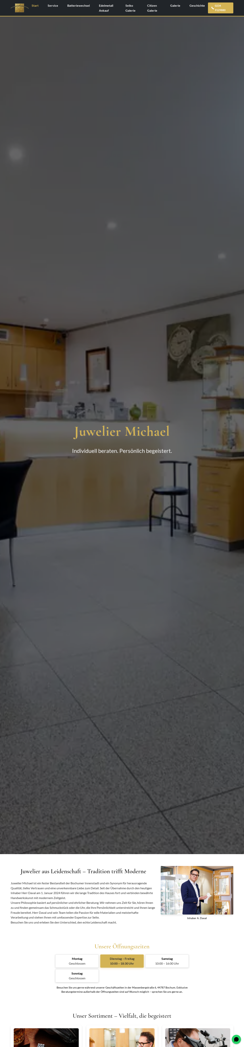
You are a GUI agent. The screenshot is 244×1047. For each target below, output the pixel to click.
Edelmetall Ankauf (106, 8)
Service (53, 5)
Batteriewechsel (78, 5)
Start (35, 5)
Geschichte (197, 5)
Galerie (175, 5)
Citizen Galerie (152, 8)
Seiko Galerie (130, 8)
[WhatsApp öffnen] (236, 1039)
